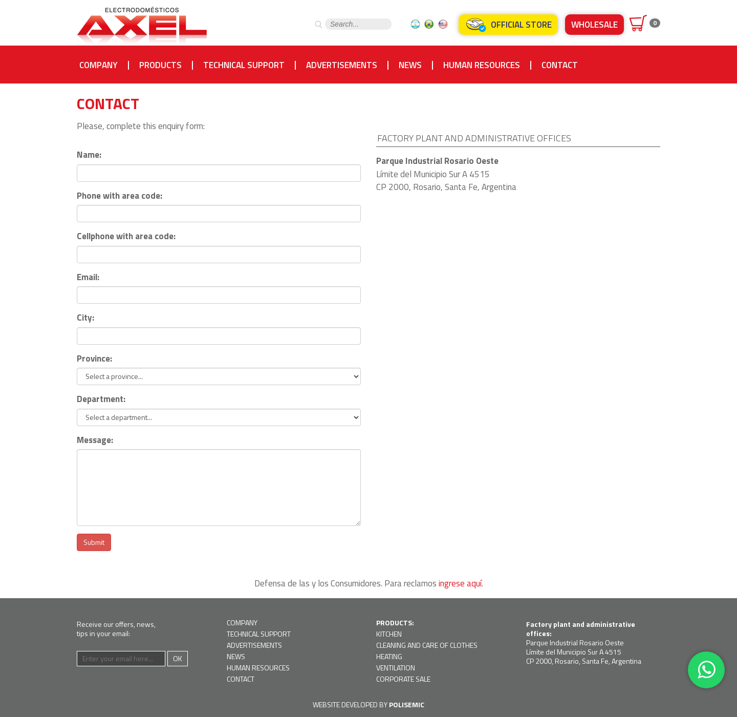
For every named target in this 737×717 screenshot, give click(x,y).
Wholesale (594, 24)
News (410, 65)
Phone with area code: (119, 195)
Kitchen (389, 633)
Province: (94, 358)
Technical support (244, 65)
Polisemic (406, 704)
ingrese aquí (460, 583)
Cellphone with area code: (126, 236)
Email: (88, 277)
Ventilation (395, 667)
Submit (93, 542)
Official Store (508, 24)
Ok (177, 658)
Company (98, 65)
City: (85, 317)
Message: (95, 440)
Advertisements (341, 65)
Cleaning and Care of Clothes (427, 645)
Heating (389, 656)
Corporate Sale (403, 678)
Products (160, 65)
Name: (89, 155)
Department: (101, 399)
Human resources (481, 65)
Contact (559, 65)
